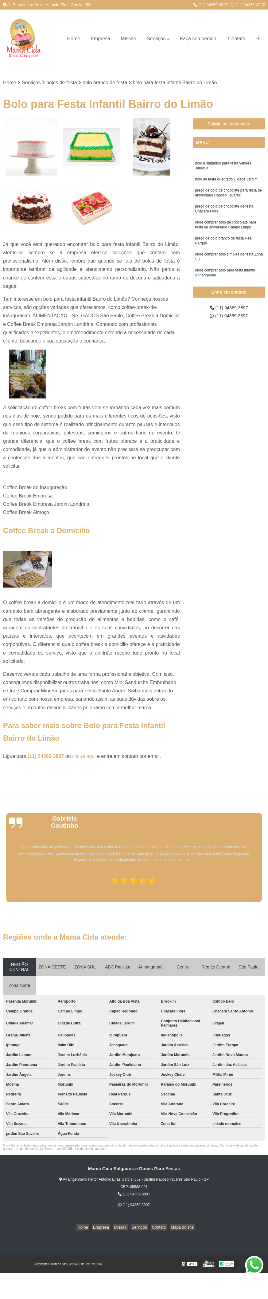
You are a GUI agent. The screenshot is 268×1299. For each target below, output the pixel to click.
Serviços (156, 38)
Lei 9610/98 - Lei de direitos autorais (81, 1149)
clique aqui (84, 756)
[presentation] (4, 885)
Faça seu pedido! (199, 38)
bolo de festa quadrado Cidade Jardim (226, 181)
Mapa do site (177, 1228)
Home (73, 38)
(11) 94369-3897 (210, 4)
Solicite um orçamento (229, 124)
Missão (128, 38)
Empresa (100, 38)
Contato (236, 38)
